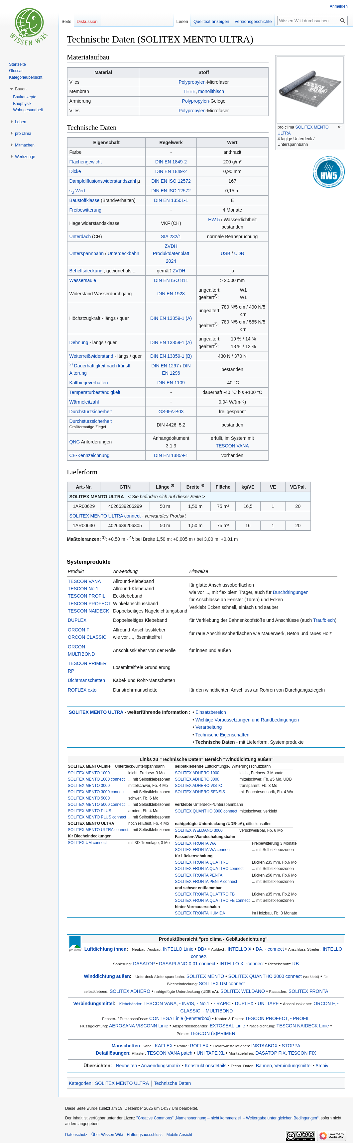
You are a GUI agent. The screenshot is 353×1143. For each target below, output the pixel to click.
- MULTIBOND (218, 1010)
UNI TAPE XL (211, 1053)
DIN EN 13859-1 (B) (171, 356)
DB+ (202, 949)
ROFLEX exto (82, 690)
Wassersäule (82, 280)
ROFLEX (199, 1045)
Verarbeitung (208, 727)
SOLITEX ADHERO (130, 991)
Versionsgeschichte (253, 21)
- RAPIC (222, 1003)
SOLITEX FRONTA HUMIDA (200, 913)
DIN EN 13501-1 (171, 200)
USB (225, 253)
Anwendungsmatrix (160, 1065)
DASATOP (144, 963)
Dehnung (78, 342)
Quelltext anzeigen (211, 21)
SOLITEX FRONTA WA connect (202, 849)
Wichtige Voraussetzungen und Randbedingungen (247, 719)
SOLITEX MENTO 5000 (89, 798)
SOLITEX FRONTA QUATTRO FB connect (212, 900)
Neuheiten (126, 1065)
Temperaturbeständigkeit (94, 392)
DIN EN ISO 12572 (170, 181)
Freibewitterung (85, 210)
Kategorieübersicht (25, 77)
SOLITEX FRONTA (308, 991)
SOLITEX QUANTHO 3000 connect (206, 811)
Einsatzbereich (210, 712)
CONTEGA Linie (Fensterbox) (180, 1018)
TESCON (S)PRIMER (212, 1033)
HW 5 (214, 219)
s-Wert (77, 190)
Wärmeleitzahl (84, 402)
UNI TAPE (268, 1003)
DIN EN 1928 (170, 293)
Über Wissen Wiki (107, 1134)
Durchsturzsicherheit (90, 411)
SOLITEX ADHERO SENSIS (200, 792)
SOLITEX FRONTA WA (195, 843)
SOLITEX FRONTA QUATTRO (201, 862)
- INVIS (186, 1003)
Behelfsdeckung (86, 270)
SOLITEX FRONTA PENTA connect (206, 881)
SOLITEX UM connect (87, 842)
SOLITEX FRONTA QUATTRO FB (205, 894)
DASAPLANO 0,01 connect (187, 963)
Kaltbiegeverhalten (88, 382)
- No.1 (203, 1003)
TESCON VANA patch (169, 1053)
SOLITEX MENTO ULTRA (96, 712)
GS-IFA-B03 (171, 411)
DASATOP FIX (270, 1053)
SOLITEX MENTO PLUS (89, 811)
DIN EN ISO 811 (171, 280)
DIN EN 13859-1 (171, 455)
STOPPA (291, 1045)
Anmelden (339, 6)
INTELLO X (240, 949)
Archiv (321, 1065)
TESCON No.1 (83, 588)
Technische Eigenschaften (222, 734)
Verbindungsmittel (93, 1003)
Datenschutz (76, 1134)
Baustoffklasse (84, 200)
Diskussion (87, 21)
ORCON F (78, 629)
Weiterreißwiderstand (91, 356)
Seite (66, 21)
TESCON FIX (302, 1053)
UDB (239, 253)
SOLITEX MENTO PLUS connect (97, 817)
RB (296, 963)
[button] (21, 89)
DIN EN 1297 (164, 365)
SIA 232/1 (171, 236)
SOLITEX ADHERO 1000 (197, 773)
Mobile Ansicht (179, 1134)
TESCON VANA (232, 445)
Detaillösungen (112, 1053)
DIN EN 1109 (170, 382)
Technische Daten (215, 742)
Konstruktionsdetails (205, 1065)
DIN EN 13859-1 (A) (171, 318)
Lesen (182, 21)
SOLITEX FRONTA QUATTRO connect (209, 868)
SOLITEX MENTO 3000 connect (96, 792)
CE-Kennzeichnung (89, 455)
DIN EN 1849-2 (171, 161)
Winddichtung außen (107, 976)
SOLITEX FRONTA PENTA (198, 875)
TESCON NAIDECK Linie (303, 1025)
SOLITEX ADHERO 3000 (197, 779)
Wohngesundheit (28, 110)
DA (259, 949)
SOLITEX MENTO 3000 (89, 785)
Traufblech (324, 620)
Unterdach (80, 236)
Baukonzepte (24, 97)
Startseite (17, 64)
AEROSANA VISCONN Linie (138, 1025)
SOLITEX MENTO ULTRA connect (105, 516)
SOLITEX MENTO (205, 976)
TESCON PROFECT (89, 603)
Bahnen (264, 1065)
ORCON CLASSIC (87, 637)
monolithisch (211, 91)
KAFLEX (164, 1045)
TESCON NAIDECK (88, 611)
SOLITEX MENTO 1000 (89, 773)
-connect (255, 963)
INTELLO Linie (178, 949)
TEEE (189, 91)
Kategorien (80, 1083)
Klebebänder (130, 1003)
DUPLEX (77, 620)
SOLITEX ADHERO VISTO (198, 785)
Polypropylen (191, 82)
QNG (74, 441)
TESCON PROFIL (86, 596)
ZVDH (179, 270)
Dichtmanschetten (86, 680)
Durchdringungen (290, 592)
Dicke (75, 171)
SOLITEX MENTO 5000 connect (96, 804)
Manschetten (126, 1045)
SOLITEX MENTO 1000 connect (96, 779)
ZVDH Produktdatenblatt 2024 (171, 253)
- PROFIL (300, 1018)
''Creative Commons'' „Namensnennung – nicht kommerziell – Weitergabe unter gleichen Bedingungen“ (227, 1118)
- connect (274, 949)
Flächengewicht (85, 161)
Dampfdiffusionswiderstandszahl (102, 181)
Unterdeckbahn (123, 253)
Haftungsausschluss (144, 1134)
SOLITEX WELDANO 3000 (198, 830)
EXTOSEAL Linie (227, 1025)
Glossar (16, 70)
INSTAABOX (264, 1045)
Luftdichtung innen (105, 949)
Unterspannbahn (86, 253)
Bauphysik (22, 103)
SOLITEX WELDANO (242, 991)
